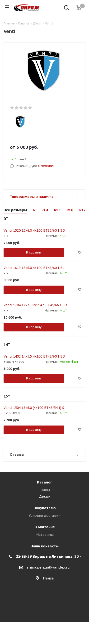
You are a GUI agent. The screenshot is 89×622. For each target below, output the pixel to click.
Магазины (45, 534)
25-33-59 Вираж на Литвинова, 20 (47, 556)
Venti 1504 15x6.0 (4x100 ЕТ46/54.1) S (34, 408)
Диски (44, 496)
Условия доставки (45, 515)
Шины (44, 490)
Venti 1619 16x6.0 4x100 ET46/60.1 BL (34, 268)
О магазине (44, 527)
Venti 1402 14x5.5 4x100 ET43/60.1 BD (34, 356)
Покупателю (44, 508)
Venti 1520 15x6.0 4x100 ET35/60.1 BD (34, 230)
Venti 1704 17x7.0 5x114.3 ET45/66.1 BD (35, 305)
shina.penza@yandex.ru (48, 567)
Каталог (44, 482)
